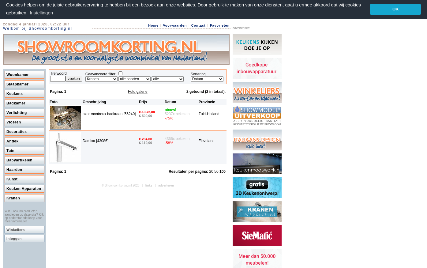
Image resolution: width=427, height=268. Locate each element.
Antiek (12, 141)
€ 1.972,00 (147, 112)
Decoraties (16, 131)
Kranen (13, 198)
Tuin (10, 150)
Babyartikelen (19, 160)
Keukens (14, 93)
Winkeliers (15, 229)
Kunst (12, 179)
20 (212, 171)
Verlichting (16, 112)
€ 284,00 (145, 139)
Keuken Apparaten (23, 188)
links (148, 185)
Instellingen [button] (41, 12)
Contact (198, 25)
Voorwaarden (175, 25)
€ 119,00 (145, 142)
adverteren (166, 185)
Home (153, 25)
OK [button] (395, 9)
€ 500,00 (145, 115)
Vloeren (13, 122)
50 (216, 171)
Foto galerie (137, 91)
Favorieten (220, 25)
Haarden (14, 169)
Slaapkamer (17, 84)
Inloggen (14, 238)
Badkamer (15, 103)
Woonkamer (17, 74)
